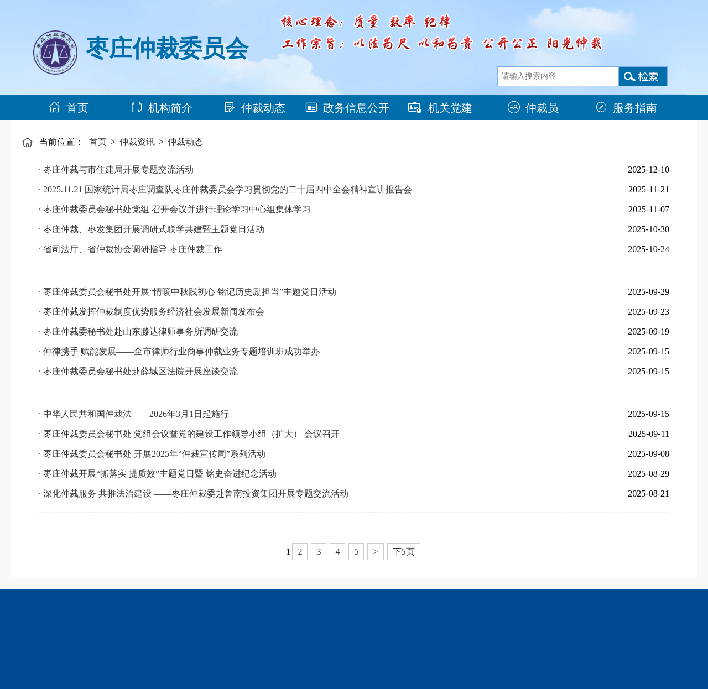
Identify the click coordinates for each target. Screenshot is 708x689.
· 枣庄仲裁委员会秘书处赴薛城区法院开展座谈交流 (138, 371)
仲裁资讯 (137, 142)
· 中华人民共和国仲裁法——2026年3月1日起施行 (134, 414)
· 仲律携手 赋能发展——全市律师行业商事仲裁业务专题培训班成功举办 (179, 351)
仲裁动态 (254, 108)
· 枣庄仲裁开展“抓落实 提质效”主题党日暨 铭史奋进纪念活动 (158, 473)
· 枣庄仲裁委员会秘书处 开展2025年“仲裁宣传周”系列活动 (152, 453)
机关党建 (440, 108)
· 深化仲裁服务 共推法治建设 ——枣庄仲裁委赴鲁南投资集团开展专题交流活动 (193, 493)
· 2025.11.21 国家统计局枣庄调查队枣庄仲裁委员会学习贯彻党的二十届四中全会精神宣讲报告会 (225, 189)
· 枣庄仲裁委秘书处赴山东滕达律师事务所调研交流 (138, 331)
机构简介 (161, 108)
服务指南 (626, 108)
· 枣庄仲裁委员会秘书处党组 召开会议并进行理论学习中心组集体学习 (175, 209)
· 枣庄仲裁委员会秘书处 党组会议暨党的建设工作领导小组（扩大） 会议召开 (189, 434)
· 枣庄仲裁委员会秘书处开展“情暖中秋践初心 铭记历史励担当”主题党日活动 (187, 291)
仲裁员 (533, 108)
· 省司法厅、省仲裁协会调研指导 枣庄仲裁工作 (130, 249)
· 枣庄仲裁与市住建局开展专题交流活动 (116, 169)
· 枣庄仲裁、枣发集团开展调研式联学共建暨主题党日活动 (151, 229)
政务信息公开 (347, 108)
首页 (68, 108)
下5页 (404, 551)
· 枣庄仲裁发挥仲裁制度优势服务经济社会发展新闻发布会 (151, 311)
